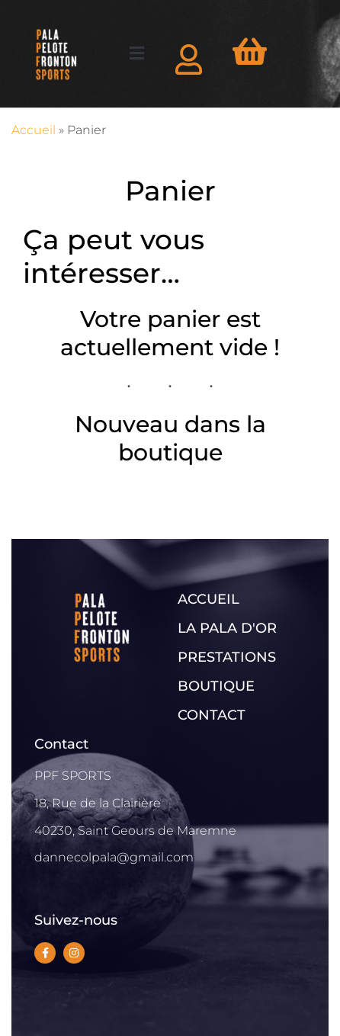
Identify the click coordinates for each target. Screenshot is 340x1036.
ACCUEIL (208, 599)
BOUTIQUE (216, 686)
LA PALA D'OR (227, 628)
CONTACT (211, 715)
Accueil (33, 130)
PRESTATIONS (227, 657)
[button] (136, 53)
